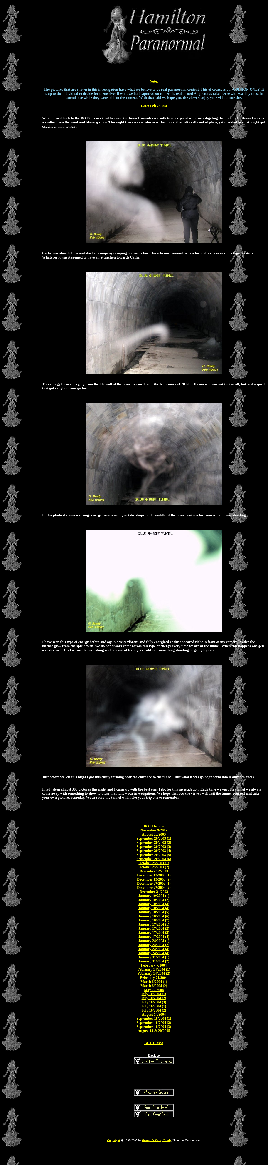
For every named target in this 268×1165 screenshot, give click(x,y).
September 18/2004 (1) (154, 1018)
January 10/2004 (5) (153, 912)
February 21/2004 (153, 977)
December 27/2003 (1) (154, 883)
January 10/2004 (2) (153, 900)
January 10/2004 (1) (153, 896)
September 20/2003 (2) (154, 842)
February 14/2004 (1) (154, 969)
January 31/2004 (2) (153, 961)
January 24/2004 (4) (153, 953)
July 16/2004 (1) (154, 1006)
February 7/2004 (154, 965)
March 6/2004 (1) (153, 982)
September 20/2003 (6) (154, 859)
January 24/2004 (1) (153, 941)
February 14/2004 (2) (154, 973)
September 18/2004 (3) (154, 1027)
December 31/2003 (154, 892)
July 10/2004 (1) (154, 994)
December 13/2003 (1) (154, 875)
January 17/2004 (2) (153, 928)
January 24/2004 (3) (153, 949)
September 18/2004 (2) (154, 1022)
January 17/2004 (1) (153, 924)
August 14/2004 (154, 1014)
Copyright (113, 1140)
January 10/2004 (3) (153, 904)
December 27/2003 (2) (154, 887)
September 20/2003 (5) (154, 855)
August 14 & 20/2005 (154, 1031)
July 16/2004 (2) (154, 1010)
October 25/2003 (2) (153, 867)
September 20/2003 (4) (154, 851)
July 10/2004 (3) (154, 1002)
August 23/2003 (154, 834)
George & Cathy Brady (156, 1140)
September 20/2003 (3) (154, 847)
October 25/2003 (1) (153, 863)
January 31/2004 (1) (153, 957)
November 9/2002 (153, 830)
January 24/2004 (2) (153, 945)
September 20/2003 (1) (154, 838)
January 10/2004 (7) (153, 920)
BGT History (154, 826)
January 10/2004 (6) (153, 916)
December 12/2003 (154, 871)
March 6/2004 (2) (153, 986)
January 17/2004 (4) (153, 937)
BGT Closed (153, 1043)
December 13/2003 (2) (154, 879)
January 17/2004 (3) (153, 932)
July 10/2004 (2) (154, 998)
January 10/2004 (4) (153, 908)
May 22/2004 (154, 990)
